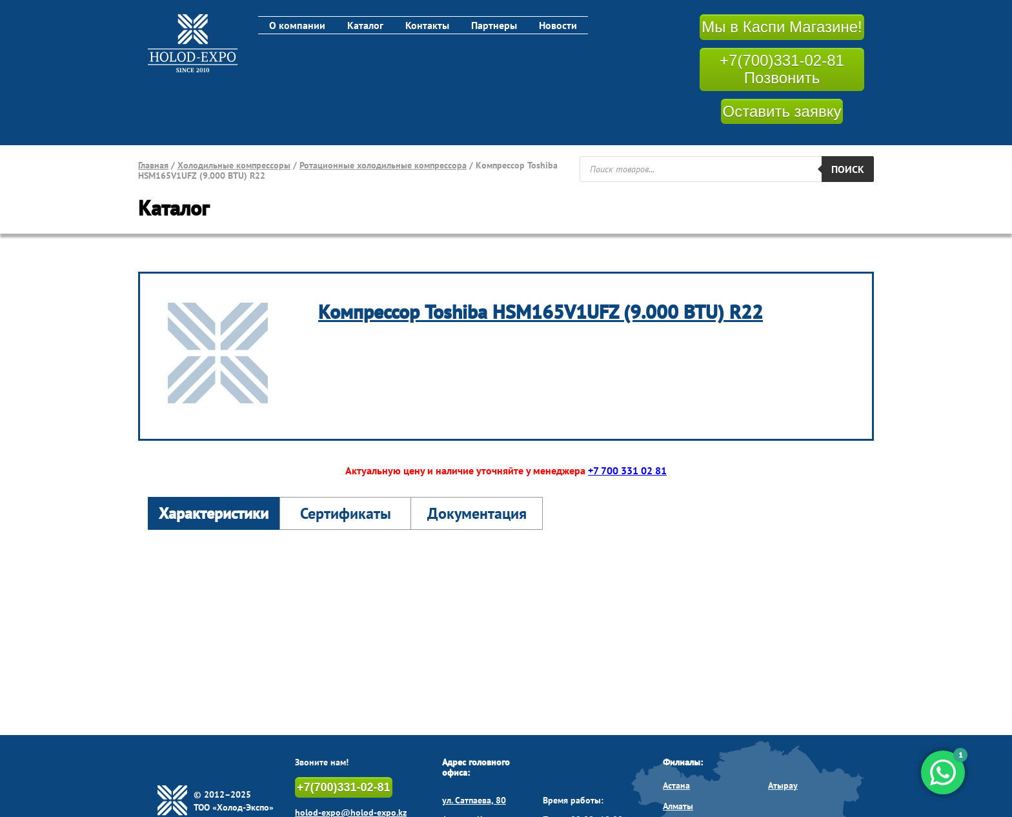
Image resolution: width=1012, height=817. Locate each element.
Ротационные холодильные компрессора (383, 165)
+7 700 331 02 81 (627, 470)
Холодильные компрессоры (233, 165)
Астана (676, 785)
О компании (297, 25)
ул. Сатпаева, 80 (474, 800)
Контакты (427, 25)
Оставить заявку (782, 111)
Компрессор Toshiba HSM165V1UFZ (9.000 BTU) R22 (540, 311)
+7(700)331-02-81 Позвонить (782, 69)
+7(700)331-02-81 (343, 787)
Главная (153, 165)
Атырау (783, 785)
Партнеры (494, 25)
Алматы (678, 806)
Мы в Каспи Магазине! (782, 26)
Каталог (365, 25)
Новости (558, 25)
